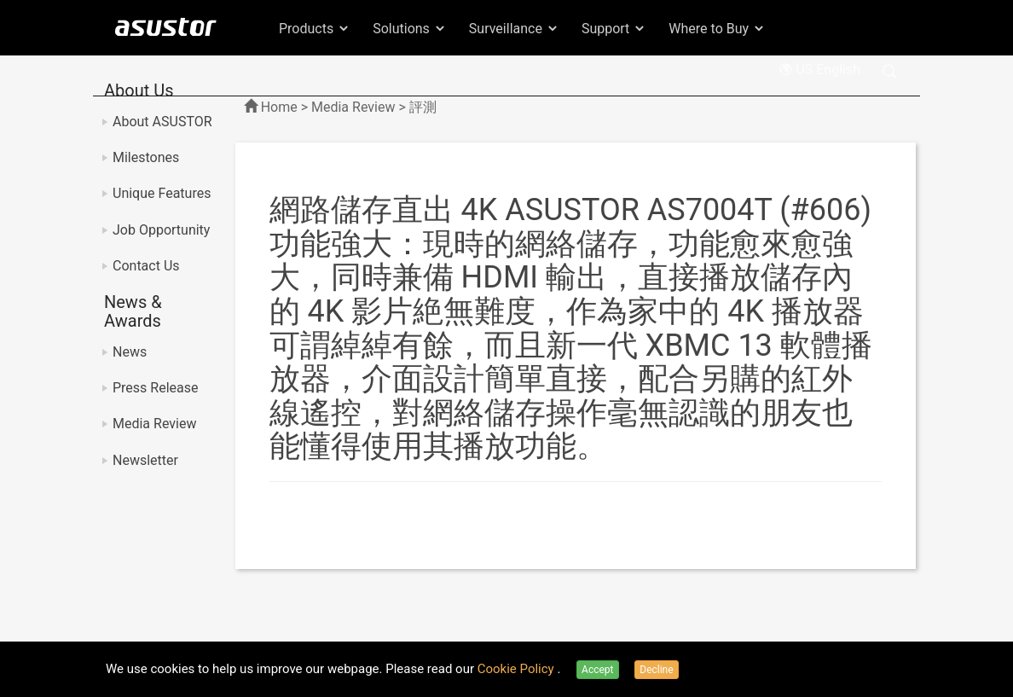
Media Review (154, 423)
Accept (597, 670)
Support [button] (614, 28)
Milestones (146, 157)
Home (279, 107)
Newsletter (145, 460)
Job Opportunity (161, 230)
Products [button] (314, 28)
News (130, 352)
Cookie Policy (518, 669)
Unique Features (162, 193)
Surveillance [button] (514, 28)
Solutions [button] (410, 28)
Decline (656, 670)
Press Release (156, 388)
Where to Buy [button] (717, 28)
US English (819, 69)
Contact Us (146, 266)
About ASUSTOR (162, 121)
